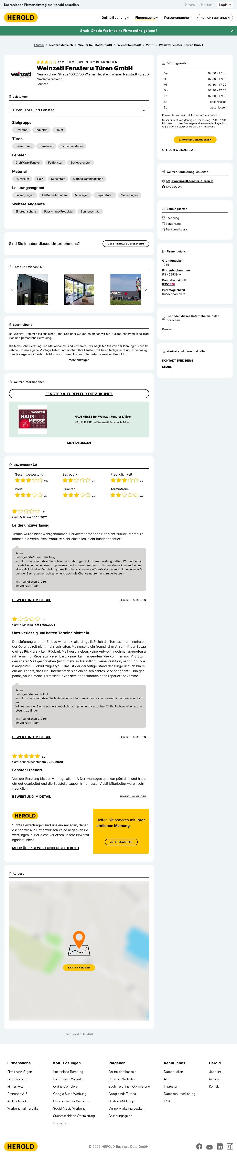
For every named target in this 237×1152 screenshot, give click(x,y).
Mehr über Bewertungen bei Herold (45, 848)
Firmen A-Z (15, 1086)
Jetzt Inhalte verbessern (126, 243)
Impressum (171, 1086)
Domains (59, 1123)
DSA (167, 1101)
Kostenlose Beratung (68, 1072)
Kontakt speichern (177, 360)
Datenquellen (173, 1072)
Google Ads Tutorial (122, 1094)
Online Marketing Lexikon (126, 1108)
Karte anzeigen (79, 967)
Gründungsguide (120, 1116)
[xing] (230, 1146)
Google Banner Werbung (71, 1101)
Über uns (206, 5)
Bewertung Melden (133, 599)
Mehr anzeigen (79, 360)
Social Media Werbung (69, 1108)
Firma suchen (16, 1079)
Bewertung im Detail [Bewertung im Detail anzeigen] (31, 600)
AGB (167, 1079)
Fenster (167, 329)
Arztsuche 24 (16, 1101)
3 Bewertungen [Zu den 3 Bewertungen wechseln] (77, 61)
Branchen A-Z (17, 1094)
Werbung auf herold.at (23, 1108)
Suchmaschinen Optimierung (74, 1116)
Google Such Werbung (69, 1094)
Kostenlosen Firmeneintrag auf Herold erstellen (41, 5)
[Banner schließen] (232, 30)
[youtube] (209, 1146)
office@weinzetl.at (178, 150)
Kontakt (214, 1086)
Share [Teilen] (167, 367)
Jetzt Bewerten (121, 841)
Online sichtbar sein (122, 1072)
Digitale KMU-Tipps (122, 1101)
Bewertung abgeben (103, 61)
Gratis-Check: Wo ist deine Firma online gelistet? (118, 31)
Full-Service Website (68, 1079)
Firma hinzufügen (19, 1072)
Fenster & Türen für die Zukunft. (79, 394)
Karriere (189, 5)
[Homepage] (21, 17)
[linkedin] (220, 1146)
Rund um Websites (121, 1079)
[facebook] (199, 1146)
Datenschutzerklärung (179, 1094)
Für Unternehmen (215, 17)
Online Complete (65, 1086)
